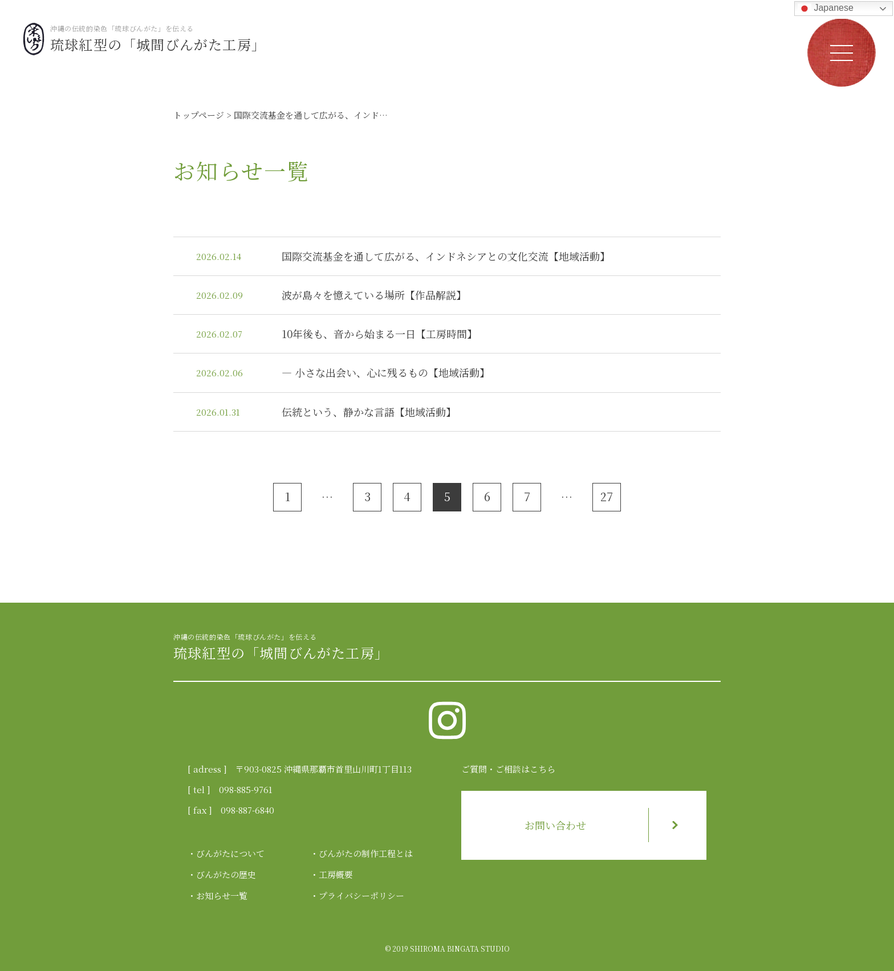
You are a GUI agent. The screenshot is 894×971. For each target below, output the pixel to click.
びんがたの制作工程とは (366, 853)
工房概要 (336, 874)
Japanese (826, 8)
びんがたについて (230, 853)
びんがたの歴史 (226, 874)
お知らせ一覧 (221, 895)
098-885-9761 (246, 789)
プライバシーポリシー (361, 895)
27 (606, 496)
